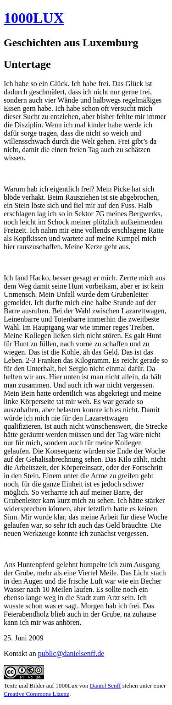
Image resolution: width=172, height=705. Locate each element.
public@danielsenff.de (71, 653)
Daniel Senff (105, 685)
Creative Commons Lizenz (36, 693)
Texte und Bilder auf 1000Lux (41, 685)
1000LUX (34, 18)
